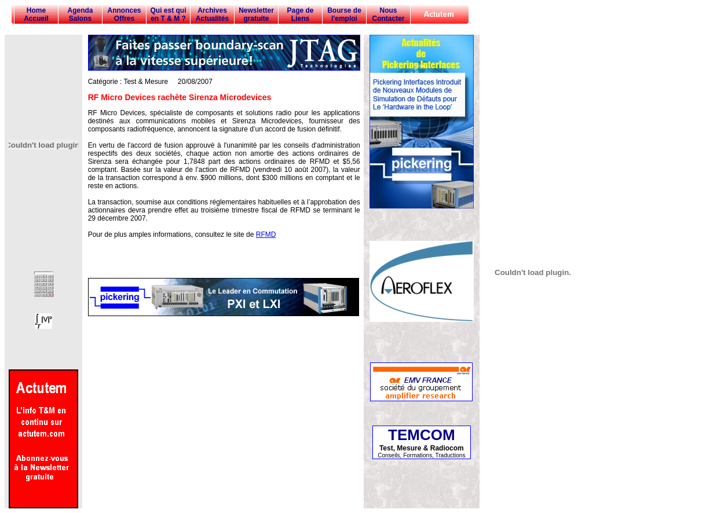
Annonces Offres (124, 14)
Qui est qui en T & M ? (168, 14)
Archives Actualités (212, 14)
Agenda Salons (80, 14)
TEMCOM (421, 435)
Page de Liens (300, 14)
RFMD (266, 234)
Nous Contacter (388, 14)
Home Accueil (36, 14)
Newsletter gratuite (256, 14)
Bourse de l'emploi (344, 14)
